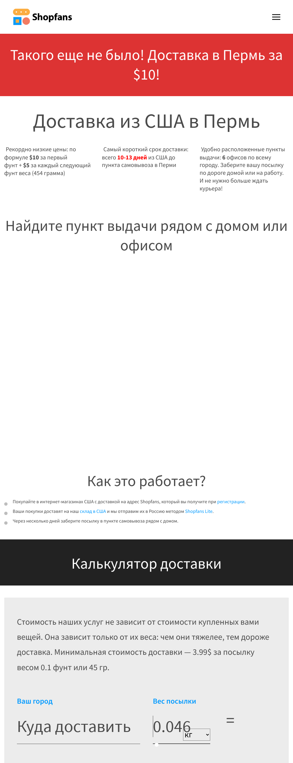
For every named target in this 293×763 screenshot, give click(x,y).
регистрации (231, 502)
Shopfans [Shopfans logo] (42, 16)
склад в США (93, 511)
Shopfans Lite (199, 511)
